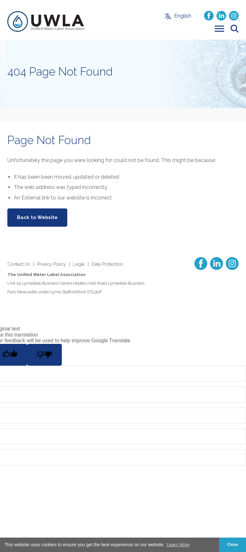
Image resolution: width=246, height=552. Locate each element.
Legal (79, 264)
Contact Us (18, 264)
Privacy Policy (51, 264)
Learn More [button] (178, 544)
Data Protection (107, 264)
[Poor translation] (44, 355)
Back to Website (37, 217)
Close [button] (232, 544)
